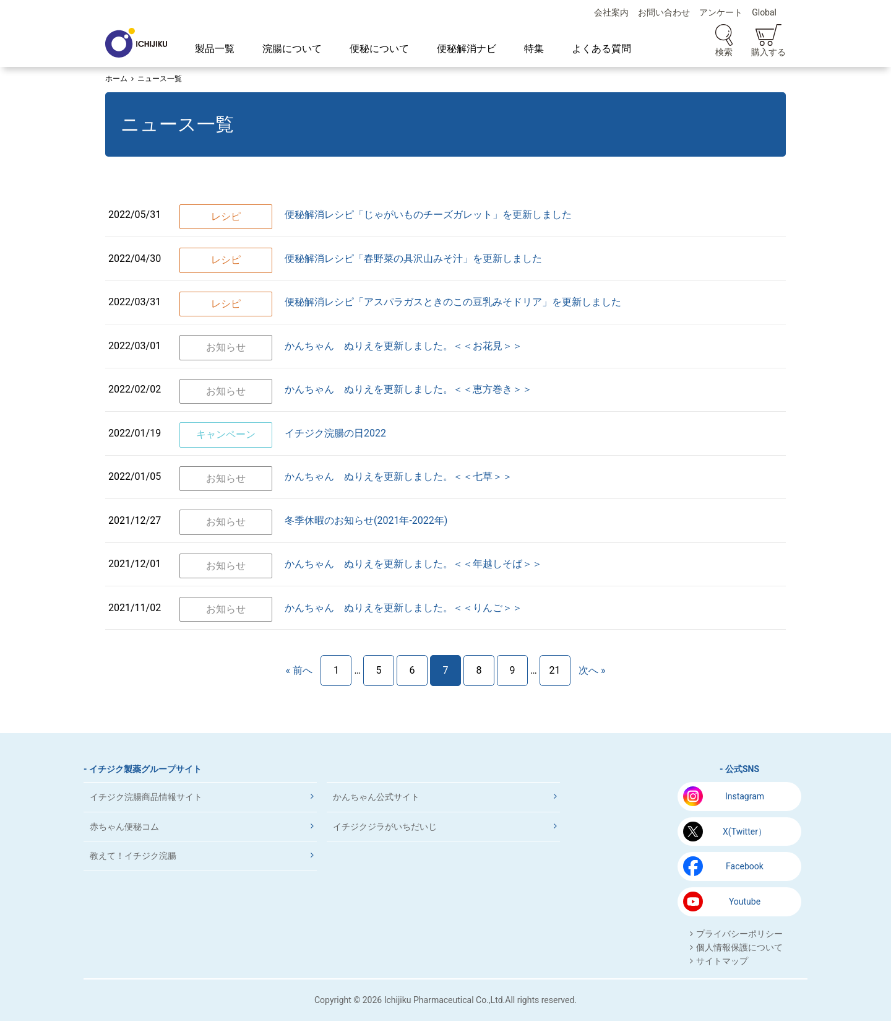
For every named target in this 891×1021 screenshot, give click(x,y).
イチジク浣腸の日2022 (335, 433)
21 (555, 670)
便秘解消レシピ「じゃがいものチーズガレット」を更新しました (428, 214)
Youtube (744, 901)
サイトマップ (722, 961)
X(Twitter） (745, 831)
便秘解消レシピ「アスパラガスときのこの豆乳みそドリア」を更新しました (453, 302)
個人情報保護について (739, 947)
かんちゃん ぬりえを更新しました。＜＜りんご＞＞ (403, 608)
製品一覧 (215, 48)
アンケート (720, 12)
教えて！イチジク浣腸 (133, 856)
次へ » (592, 670)
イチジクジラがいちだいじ (385, 827)
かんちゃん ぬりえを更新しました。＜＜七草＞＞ (398, 476)
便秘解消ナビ (466, 48)
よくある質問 (601, 48)
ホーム (116, 78)
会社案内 (611, 12)
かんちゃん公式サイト (376, 797)
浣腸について (292, 48)
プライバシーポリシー (739, 934)
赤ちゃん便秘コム (124, 827)
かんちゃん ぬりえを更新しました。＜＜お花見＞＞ (403, 346)
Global (764, 12)
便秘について (379, 48)
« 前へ (298, 670)
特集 (534, 48)
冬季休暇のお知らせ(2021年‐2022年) (366, 520)
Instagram (744, 796)
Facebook (745, 866)
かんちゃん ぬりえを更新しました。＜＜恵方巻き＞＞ (408, 389)
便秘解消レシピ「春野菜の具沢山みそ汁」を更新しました (413, 258)
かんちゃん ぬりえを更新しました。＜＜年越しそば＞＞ (413, 564)
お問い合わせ (664, 12)
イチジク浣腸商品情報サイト (146, 797)
